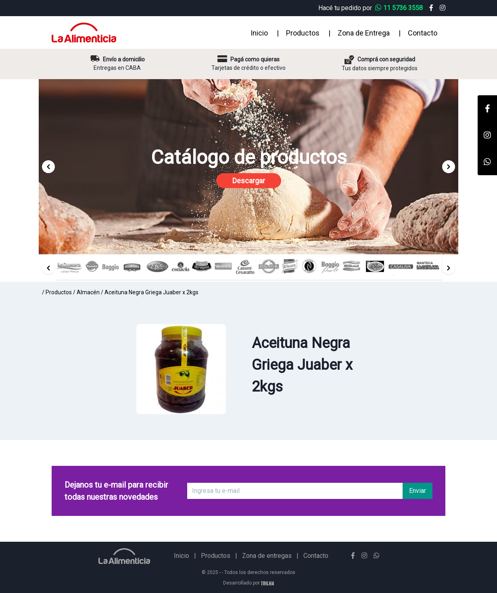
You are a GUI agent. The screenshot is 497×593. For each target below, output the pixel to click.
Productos (303, 33)
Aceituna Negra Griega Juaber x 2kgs (151, 292)
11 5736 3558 (399, 8)
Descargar (248, 180)
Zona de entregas (267, 555)
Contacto (422, 33)
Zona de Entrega (364, 33)
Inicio (259, 33)
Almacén (88, 292)
